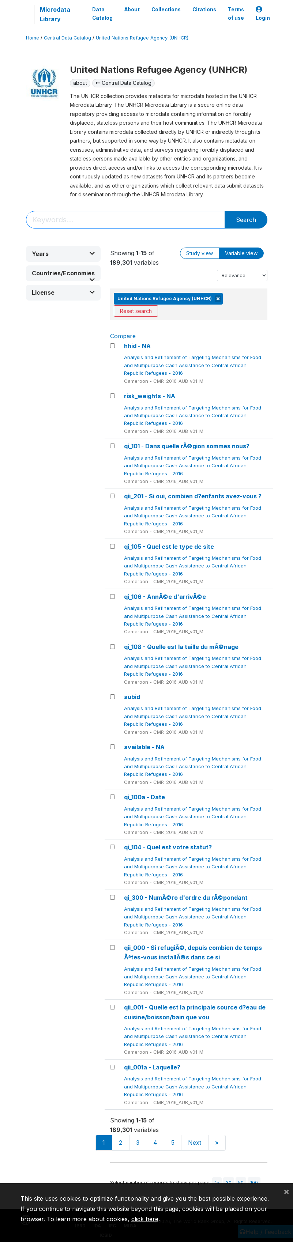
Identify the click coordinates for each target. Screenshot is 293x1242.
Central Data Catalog (67, 38)
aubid (132, 697)
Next (194, 1142)
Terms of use (236, 13)
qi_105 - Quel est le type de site (169, 546)
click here (144, 1219)
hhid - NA (137, 346)
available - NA (144, 747)
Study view (199, 253)
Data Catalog (102, 13)
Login (263, 13)
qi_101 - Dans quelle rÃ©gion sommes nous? (186, 446)
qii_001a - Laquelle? (152, 1067)
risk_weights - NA (149, 396)
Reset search (136, 311)
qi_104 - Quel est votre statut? (168, 847)
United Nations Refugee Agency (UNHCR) (142, 38)
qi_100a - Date (144, 797)
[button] (63, 253)
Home (32, 38)
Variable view (241, 253)
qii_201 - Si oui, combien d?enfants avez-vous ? (193, 496)
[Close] (286, 1191)
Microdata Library (55, 14)
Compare (123, 336)
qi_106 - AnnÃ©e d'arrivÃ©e (165, 596)
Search (246, 219)
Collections (166, 9)
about (80, 83)
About (132, 9)
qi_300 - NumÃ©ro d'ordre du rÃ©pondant (186, 897)
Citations (204, 9)
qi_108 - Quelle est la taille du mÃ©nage (181, 646)
